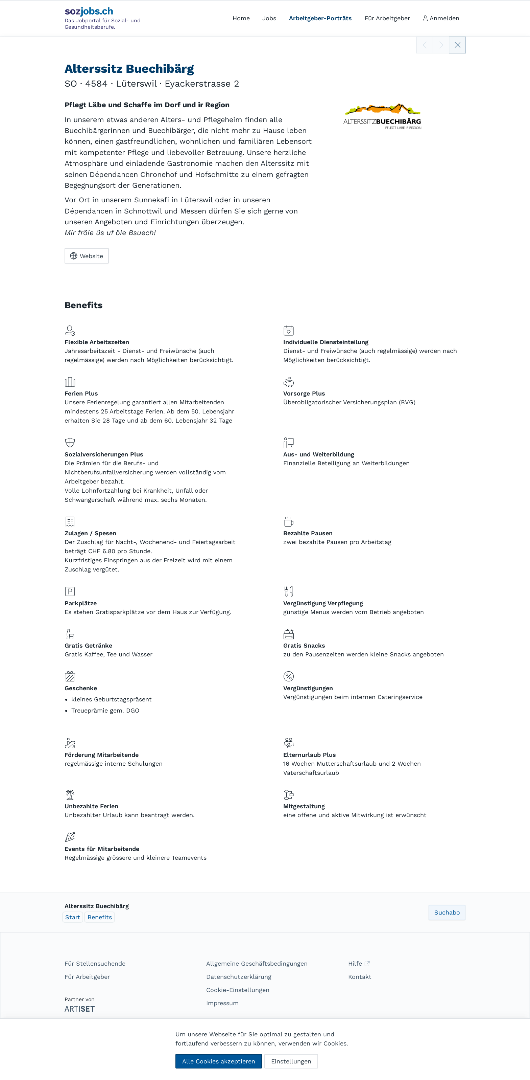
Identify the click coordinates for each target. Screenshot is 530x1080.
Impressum (222, 1003)
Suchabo (447, 912)
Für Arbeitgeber (87, 976)
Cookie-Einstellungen (237, 989)
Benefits (100, 917)
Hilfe (359, 963)
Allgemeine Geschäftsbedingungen (257, 963)
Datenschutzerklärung (238, 976)
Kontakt (359, 976)
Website (86, 256)
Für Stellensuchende (95, 963)
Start (72, 917)
